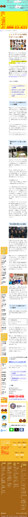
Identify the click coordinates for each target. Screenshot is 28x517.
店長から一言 (3, 364)
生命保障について (3, 314)
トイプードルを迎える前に (3, 257)
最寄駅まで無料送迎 (3, 482)
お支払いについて (3, 383)
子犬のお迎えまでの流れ (3, 296)
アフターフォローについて (3, 323)
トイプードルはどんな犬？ (3, 349)
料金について (17, 455)
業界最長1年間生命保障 (9, 469)
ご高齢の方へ (3, 278)
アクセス (3, 387)
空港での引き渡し (3, 318)
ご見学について (3, 301)
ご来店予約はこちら (3, 492)
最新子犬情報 (24, 445)
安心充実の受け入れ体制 (18, 92)
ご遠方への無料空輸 (3, 487)
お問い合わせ (3, 392)
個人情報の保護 (3, 379)
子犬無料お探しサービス (9, 485)
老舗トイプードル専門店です (16, 469)
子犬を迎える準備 (3, 353)
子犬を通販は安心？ (3, 262)
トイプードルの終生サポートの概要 (18, 86)
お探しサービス (20, 445)
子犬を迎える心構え (3, 343)
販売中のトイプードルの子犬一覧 (17, 361)
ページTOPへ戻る (22, 513)
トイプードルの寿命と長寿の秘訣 (23, 500)
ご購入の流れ (22, 455)
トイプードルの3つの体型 (24, 495)
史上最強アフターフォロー (9, 474)
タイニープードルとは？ (23, 480)
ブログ (3, 389)
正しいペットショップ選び (3, 268)
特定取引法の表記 (3, 375)
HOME (4, 513)
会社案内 (3, 372)
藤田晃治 (19, 406)
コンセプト (3, 369)
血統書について (3, 310)
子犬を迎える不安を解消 (3, 274)
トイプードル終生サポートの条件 (18, 95)
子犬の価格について (3, 306)
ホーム (14, 442)
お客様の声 (3, 282)
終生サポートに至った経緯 (18, 89)
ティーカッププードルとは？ (23, 475)
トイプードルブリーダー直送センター (5, 443)
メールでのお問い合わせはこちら (17, 399)
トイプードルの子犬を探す (16, 474)
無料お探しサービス (3, 329)
